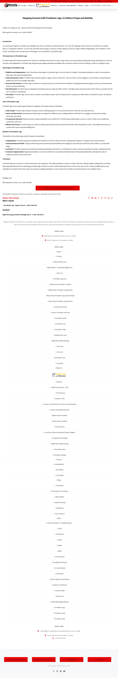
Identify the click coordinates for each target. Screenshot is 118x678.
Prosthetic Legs (60, 607)
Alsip (45, 194)
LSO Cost (60, 352)
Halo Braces (60, 596)
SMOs (60, 551)
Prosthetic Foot (60, 324)
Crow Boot (59, 363)
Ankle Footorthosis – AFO (60, 387)
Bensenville (50, 194)
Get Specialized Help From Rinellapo (57, 188)
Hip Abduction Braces (60, 562)
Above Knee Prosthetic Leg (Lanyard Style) (61, 296)
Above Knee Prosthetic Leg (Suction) (61, 301)
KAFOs (60, 545)
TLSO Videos (60, 475)
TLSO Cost (59, 346)
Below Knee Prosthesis (59, 415)
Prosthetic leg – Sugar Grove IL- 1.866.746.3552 (20, 205)
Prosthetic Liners (59, 613)
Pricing (59, 256)
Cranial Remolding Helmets (60, 602)
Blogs (59, 480)
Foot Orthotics (60, 427)
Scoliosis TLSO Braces (60, 585)
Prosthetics (60, 486)
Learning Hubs (59, 464)
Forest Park (57, 194)
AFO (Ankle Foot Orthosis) (59, 491)
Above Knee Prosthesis (59, 421)
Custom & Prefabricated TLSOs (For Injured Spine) (59, 404)
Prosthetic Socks (60, 329)
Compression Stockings (60, 438)
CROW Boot (60, 508)
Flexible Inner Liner (61, 335)
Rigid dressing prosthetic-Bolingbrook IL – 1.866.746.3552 (23, 215)
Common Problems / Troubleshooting (59, 523)
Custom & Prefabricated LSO (59, 410)
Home (59, 252)
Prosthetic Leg (22, 194)
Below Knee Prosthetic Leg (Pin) (60, 284)
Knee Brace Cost (59, 358)
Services (59, 460)
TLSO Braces (60, 534)
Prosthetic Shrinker (60, 455)
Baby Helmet (60, 497)
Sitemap (68, 666)
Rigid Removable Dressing (60, 341)
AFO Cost (60, 273)
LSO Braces (60, 574)
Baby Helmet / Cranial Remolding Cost (59, 267)
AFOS (60, 528)
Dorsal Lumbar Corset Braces (59, 579)
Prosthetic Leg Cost (59, 279)
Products (59, 382)
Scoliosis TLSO (60, 399)
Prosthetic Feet (60, 619)
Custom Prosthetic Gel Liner (60, 313)
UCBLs (60, 540)
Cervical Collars (60, 591)
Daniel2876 (7, 194)
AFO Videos (60, 470)
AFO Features (60, 393)
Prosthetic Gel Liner (60, 307)
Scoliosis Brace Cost (59, 262)
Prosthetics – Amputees (33, 194)
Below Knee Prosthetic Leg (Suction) (61, 290)
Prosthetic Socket (60, 318)
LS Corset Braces (59, 568)
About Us (59, 368)
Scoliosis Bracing (59, 502)
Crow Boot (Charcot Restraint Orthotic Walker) (60, 432)
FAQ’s (59, 518)
